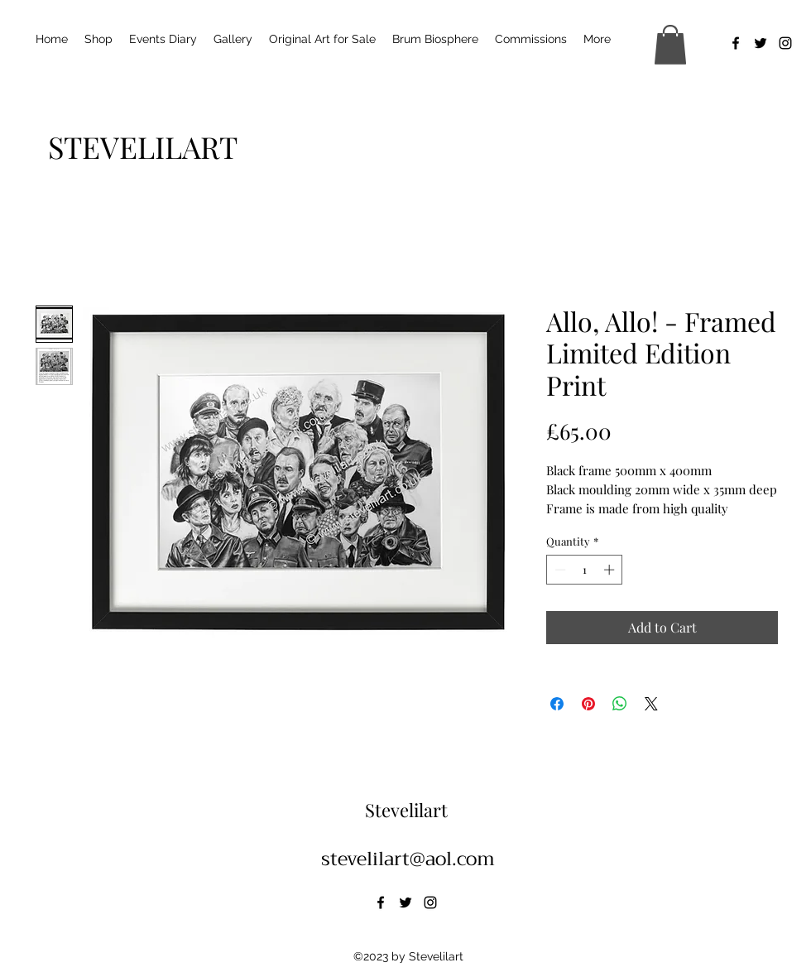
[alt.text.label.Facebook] (735, 43)
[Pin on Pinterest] (588, 704)
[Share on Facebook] (557, 704)
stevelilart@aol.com (408, 858)
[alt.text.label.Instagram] (785, 43)
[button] (670, 45)
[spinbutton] (585, 570)
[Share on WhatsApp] (620, 704)
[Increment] (611, 570)
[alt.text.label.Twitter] (760, 43)
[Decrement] (559, 570)
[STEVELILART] (142, 147)
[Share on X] (651, 704)
